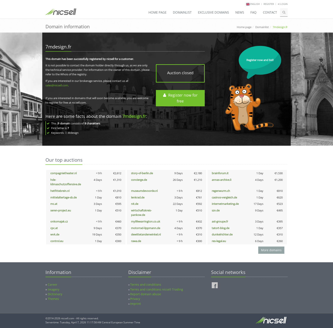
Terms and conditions (145, 284)
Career (52, 284)
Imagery (53, 289)
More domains (271, 250)
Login (283, 4)
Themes (53, 299)
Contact (270, 12)
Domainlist (182, 12)
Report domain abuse (145, 294)
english (255, 4)
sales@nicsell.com (56, 85)
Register (269, 4)
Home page (157, 12)
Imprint (135, 304)
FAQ (253, 12)
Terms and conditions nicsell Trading (156, 289)
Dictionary (55, 294)
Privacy (135, 299)
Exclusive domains (213, 12)
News (239, 12)
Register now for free (180, 98)
